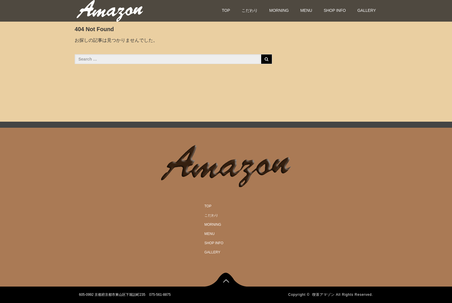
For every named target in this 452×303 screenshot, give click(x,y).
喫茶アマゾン (323, 295)
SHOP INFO (335, 10)
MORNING (279, 10)
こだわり (250, 10)
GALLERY (366, 10)
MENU (306, 10)
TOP (226, 10)
